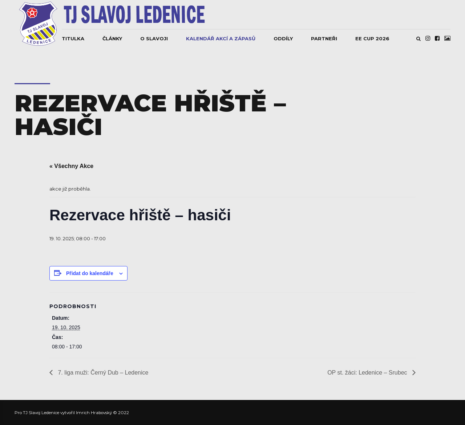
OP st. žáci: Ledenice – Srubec (368, 372)
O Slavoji (154, 38)
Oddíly (283, 38)
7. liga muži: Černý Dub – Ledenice (102, 372)
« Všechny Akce (71, 166)
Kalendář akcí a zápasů (220, 38)
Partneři (324, 38)
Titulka (73, 38)
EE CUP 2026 (372, 38)
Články (112, 38)
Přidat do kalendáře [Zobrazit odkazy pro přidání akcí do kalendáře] (89, 273)
